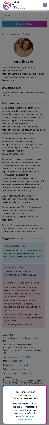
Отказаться (31, 398)
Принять (17, 398)
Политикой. (19, 410)
